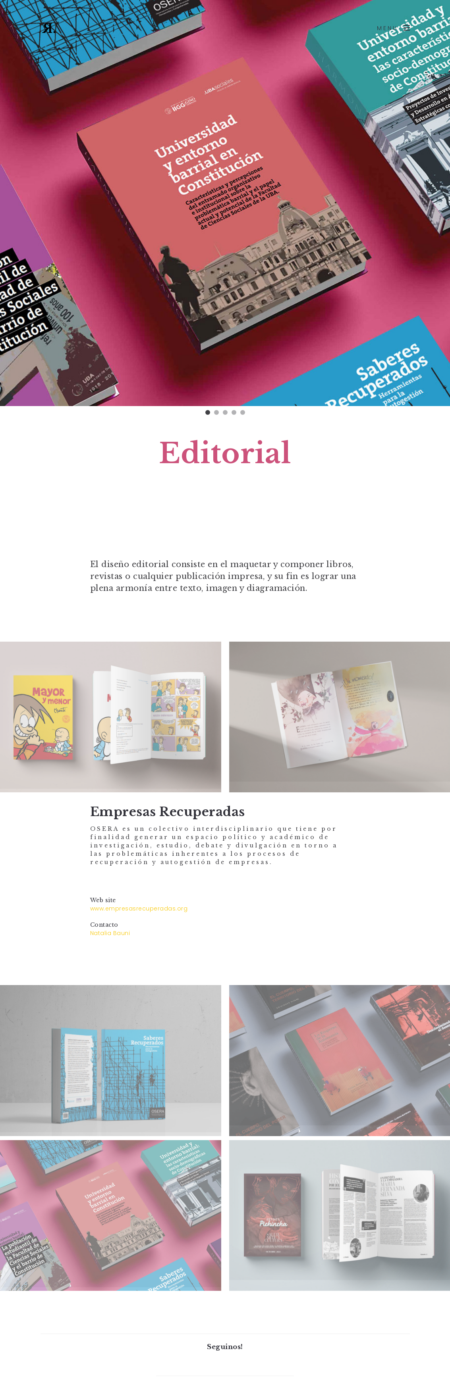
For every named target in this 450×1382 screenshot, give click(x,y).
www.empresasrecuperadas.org (139, 908)
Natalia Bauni (110, 933)
